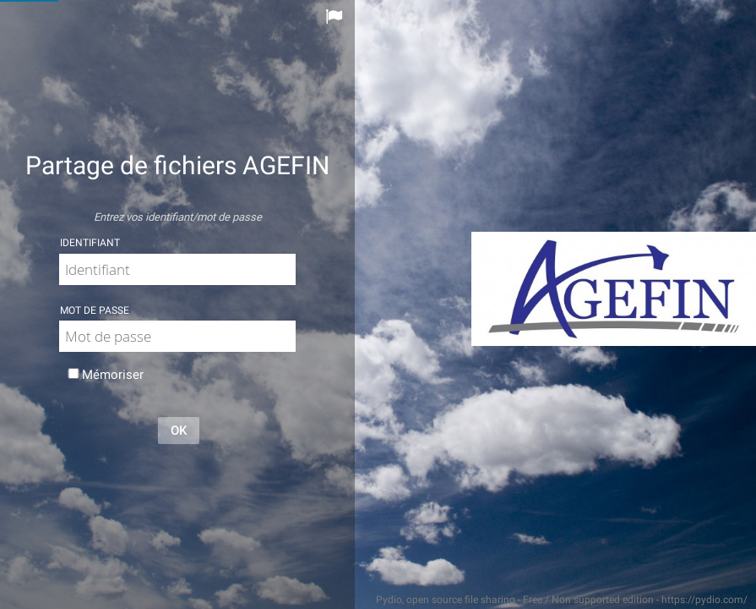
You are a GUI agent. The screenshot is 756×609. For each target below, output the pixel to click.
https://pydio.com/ (704, 600)
